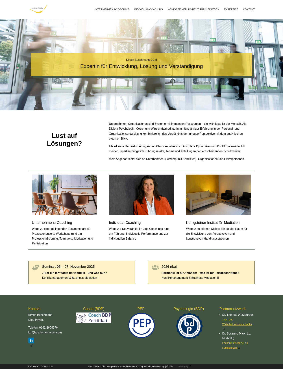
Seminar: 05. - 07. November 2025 (68, 266)
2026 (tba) (169, 266)
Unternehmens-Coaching (111, 9)
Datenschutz (47, 366)
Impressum (33, 366)
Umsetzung (182, 366)
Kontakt (249, 9)
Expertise (231, 9)
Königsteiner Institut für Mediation (193, 9)
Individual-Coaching (148, 9)
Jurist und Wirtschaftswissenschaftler (237, 322)
